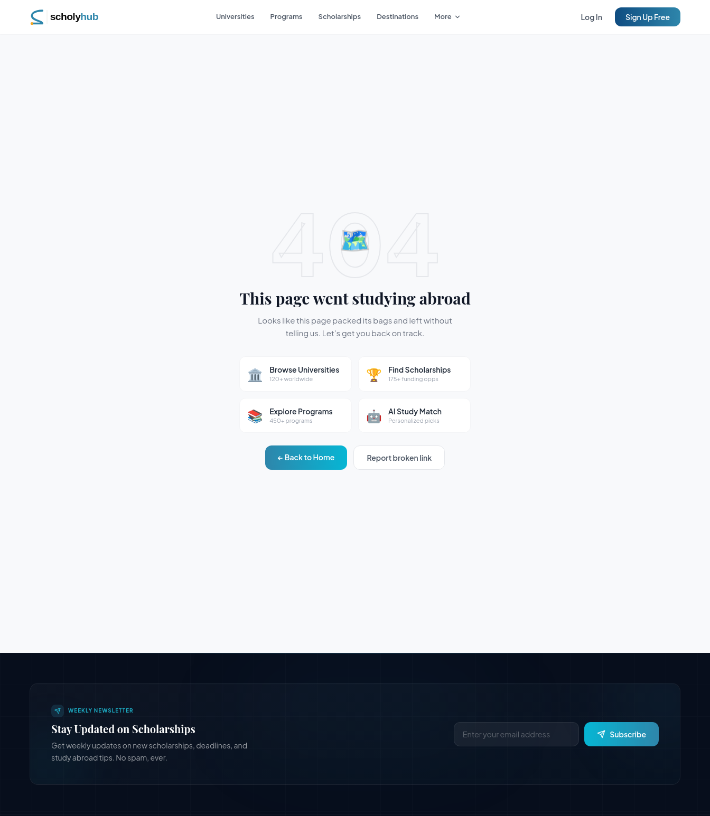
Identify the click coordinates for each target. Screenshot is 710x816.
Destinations (397, 16)
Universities (235, 16)
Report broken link (399, 457)
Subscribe (621, 734)
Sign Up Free (647, 17)
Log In (591, 17)
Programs (286, 16)
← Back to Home (306, 457)
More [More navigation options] (447, 16)
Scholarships (340, 16)
